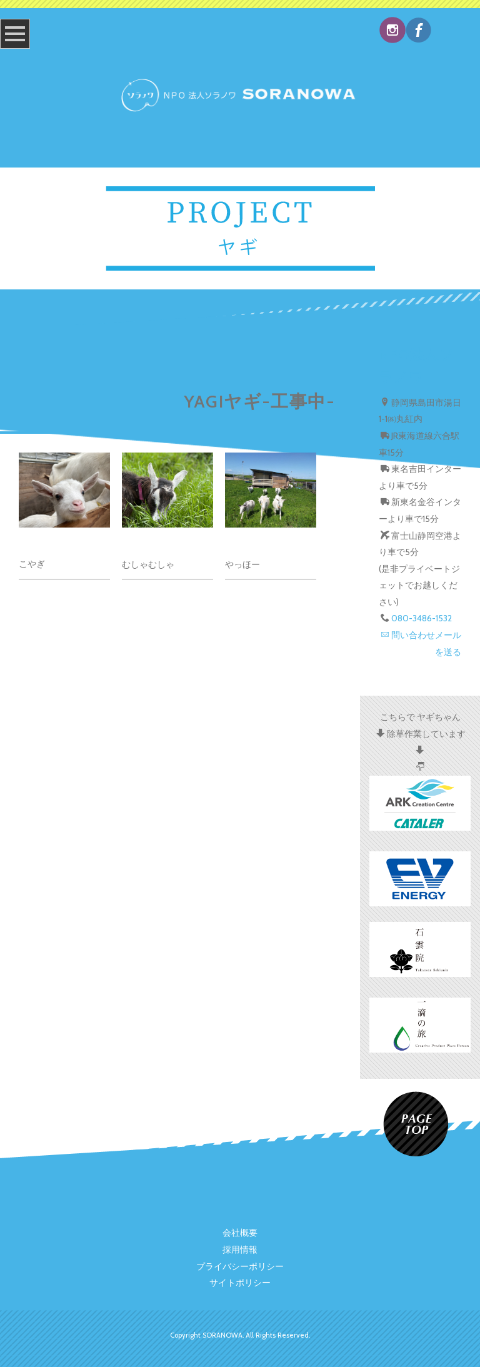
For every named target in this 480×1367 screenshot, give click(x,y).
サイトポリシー (240, 1282)
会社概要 (240, 1232)
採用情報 (240, 1249)
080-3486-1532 (421, 618)
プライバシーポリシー (240, 1266)
